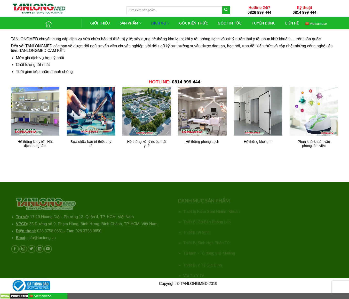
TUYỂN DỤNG (264, 23)
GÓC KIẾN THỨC (193, 23)
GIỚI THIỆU (100, 23)
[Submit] (226, 10)
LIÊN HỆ (292, 23)
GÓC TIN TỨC (230, 23)
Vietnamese (316, 23)
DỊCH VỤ (160, 23)
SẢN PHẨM (131, 23)
